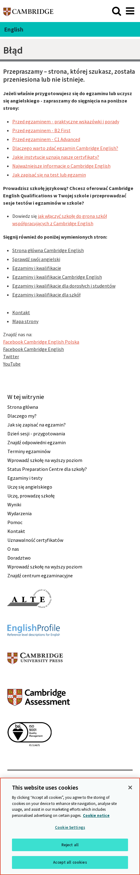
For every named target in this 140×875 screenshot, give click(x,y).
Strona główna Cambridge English (48, 250)
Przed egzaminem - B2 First (41, 130)
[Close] (130, 787)
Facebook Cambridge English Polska (41, 342)
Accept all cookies (70, 862)
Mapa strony (25, 321)
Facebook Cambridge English (33, 349)
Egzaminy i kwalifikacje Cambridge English (57, 277)
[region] (70, 826)
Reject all (70, 844)
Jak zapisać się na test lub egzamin (49, 175)
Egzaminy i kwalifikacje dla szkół (46, 295)
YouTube (12, 364)
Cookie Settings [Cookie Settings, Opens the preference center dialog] (70, 827)
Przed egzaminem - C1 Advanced (46, 139)
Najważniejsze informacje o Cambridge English (61, 166)
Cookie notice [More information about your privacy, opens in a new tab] (96, 815)
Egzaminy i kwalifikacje (36, 268)
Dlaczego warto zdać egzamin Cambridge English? (65, 148)
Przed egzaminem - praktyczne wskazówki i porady (65, 121)
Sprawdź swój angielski (36, 259)
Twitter (11, 356)
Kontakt (21, 312)
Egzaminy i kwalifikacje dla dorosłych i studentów (63, 286)
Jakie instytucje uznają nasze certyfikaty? (55, 157)
